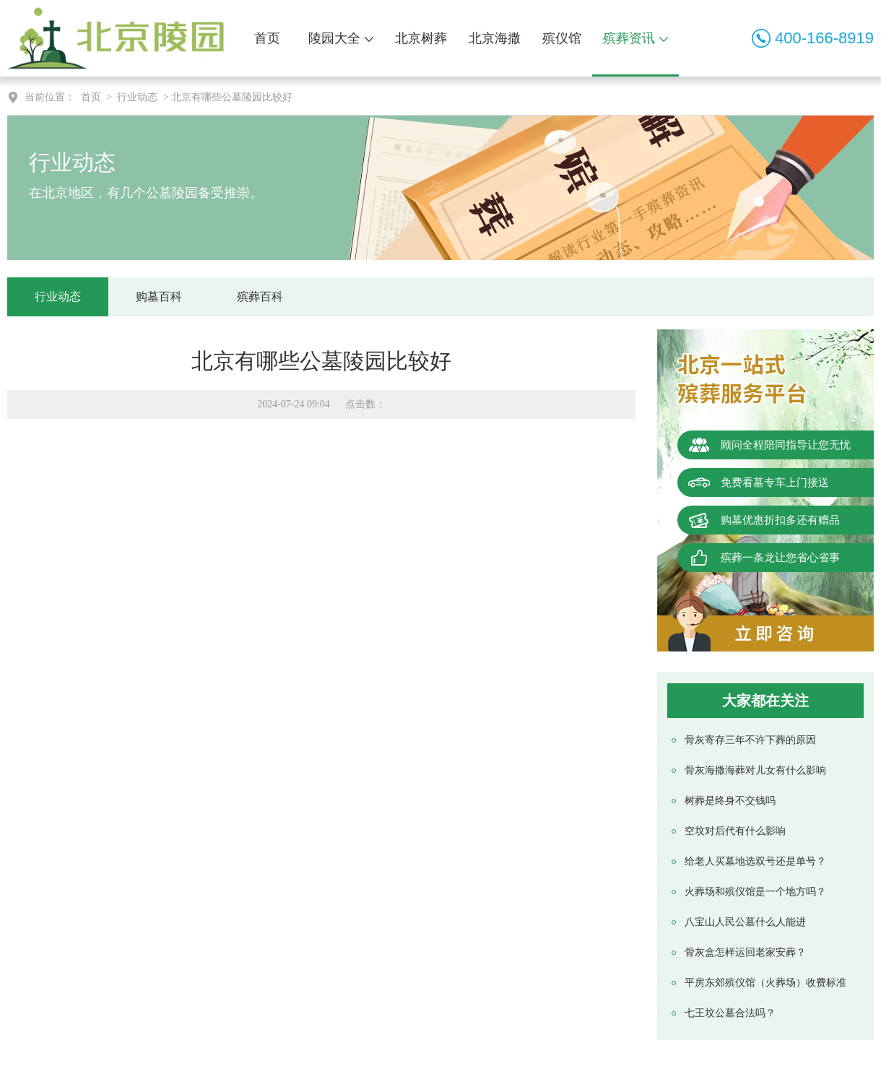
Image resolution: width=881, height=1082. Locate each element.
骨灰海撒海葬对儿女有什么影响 (755, 770)
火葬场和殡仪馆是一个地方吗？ (755, 891)
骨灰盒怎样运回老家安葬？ (745, 952)
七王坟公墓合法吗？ (730, 1013)
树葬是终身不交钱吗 (730, 800)
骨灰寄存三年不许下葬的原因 (750, 740)
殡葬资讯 (635, 38)
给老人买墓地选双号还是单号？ (755, 861)
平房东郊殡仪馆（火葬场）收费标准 (765, 982)
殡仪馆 (561, 38)
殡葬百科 (260, 296)
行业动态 (137, 97)
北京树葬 (421, 38)
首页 (267, 38)
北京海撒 (495, 38)
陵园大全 (340, 38)
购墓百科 (159, 296)
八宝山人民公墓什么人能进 (745, 922)
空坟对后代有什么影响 (735, 831)
